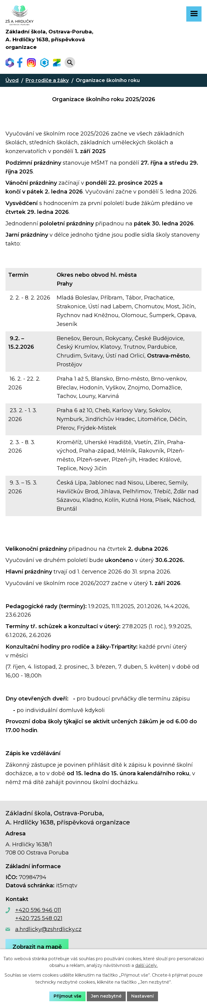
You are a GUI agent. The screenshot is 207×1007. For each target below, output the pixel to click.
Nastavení (142, 996)
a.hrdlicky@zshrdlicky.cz (48, 929)
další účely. (146, 965)
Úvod (12, 80)
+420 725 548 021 (38, 918)
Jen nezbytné (106, 996)
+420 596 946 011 (38, 910)
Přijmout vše (67, 996)
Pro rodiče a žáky (47, 80)
